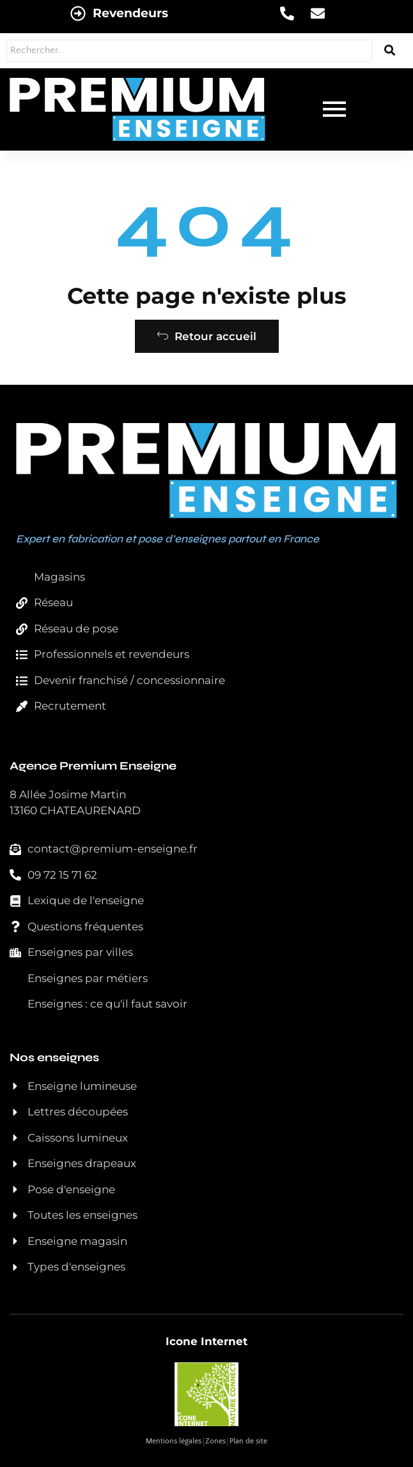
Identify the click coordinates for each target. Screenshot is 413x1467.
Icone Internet (206, 1341)
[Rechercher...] (189, 51)
